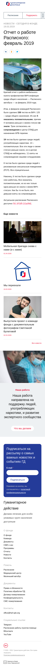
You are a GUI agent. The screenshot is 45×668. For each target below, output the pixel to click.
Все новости (36, 343)
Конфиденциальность (13, 598)
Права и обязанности (13, 588)
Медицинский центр (12, 573)
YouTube (7, 634)
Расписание (13, 15)
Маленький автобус (12, 576)
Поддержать (31, 15)
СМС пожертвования (13, 601)
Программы (9, 548)
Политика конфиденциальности (14, 655)
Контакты (8, 558)
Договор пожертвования (14, 595)
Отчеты (7, 551)
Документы (8, 542)
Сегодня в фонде (26, 23)
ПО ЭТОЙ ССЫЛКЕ (22, 203)
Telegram (8, 625)
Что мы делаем (22, 428)
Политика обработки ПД (14, 591)
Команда (7, 538)
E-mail (9, 468)
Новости (9, 23)
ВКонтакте (8, 631)
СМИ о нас (8, 545)
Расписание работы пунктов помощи (20, 628)
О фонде (8, 535)
